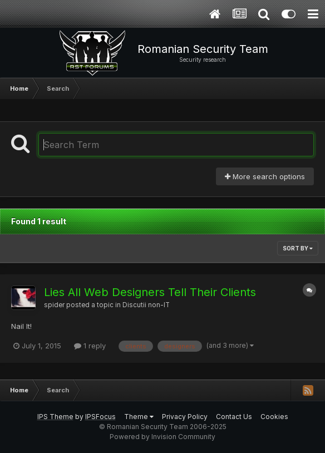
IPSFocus (100, 416)
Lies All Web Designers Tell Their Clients (150, 292)
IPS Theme (55, 416)
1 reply (90, 345)
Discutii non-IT (146, 305)
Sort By (298, 248)
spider (54, 305)
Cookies (274, 416)
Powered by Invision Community (162, 436)
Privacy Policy (185, 416)
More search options (265, 176)
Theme (139, 416)
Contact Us (234, 416)
